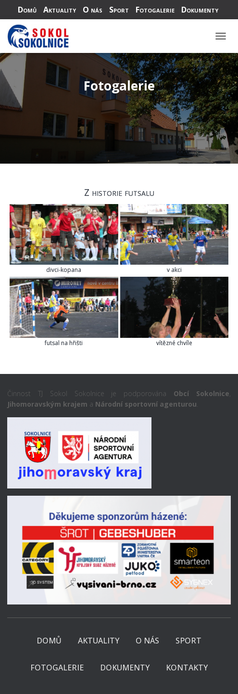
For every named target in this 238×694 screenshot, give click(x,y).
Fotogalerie (155, 9)
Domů (27, 9)
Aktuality (59, 9)
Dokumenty (199, 9)
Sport (119, 9)
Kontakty (187, 667)
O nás (92, 9)
